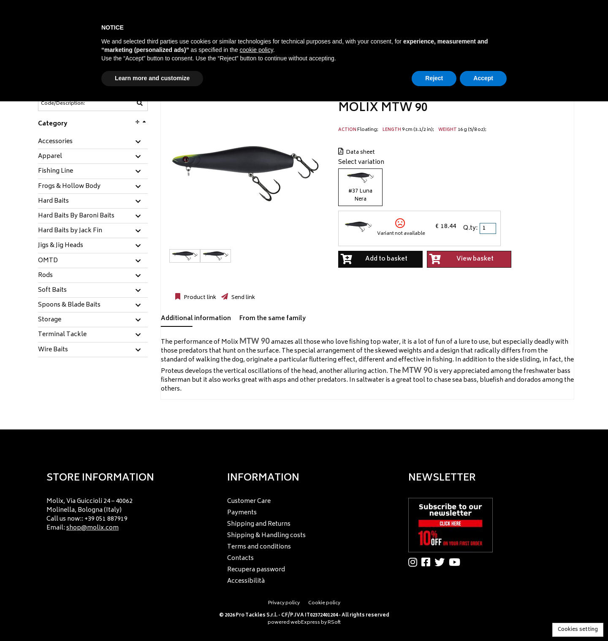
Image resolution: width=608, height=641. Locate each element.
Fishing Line (55, 171)
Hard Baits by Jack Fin (70, 231)
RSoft (334, 623)
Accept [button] (483, 78)
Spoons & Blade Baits (69, 305)
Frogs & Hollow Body (69, 186)
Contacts (240, 558)
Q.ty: (470, 228)
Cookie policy (324, 603)
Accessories (55, 142)
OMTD (48, 261)
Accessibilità (246, 581)
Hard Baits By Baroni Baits (76, 216)
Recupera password (256, 570)
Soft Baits (52, 290)
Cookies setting (578, 629)
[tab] (93, 142)
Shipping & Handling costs (266, 535)
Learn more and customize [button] (152, 78)
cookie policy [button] (256, 49)
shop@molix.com (92, 528)
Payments (242, 513)
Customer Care (249, 501)
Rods (45, 276)
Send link (242, 297)
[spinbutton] (488, 228)
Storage (49, 320)
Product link (199, 297)
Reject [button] (434, 78)
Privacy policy (284, 603)
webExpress (305, 623)
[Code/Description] (72, 103)
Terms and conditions (259, 547)
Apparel (50, 156)
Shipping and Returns (258, 524)
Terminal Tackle (62, 335)
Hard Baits (53, 201)
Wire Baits (53, 350)
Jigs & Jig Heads (60, 246)
